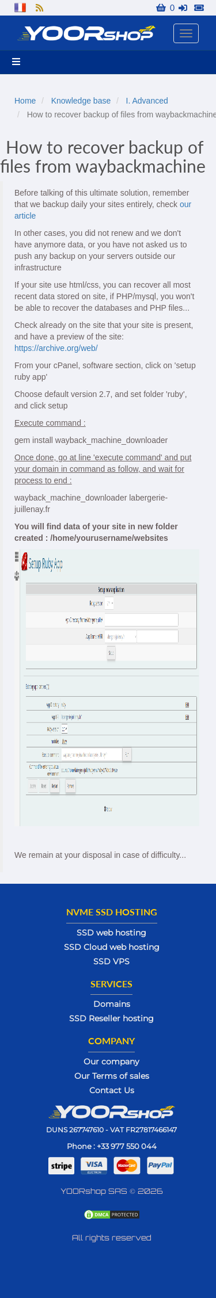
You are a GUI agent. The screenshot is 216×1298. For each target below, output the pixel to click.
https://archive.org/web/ (56, 348)
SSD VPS (111, 961)
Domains (111, 1004)
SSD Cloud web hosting (112, 947)
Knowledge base (81, 100)
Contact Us (111, 1090)
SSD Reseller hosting (111, 1018)
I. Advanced (147, 100)
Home (25, 100)
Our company (111, 1061)
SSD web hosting (111, 932)
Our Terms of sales (111, 1076)
